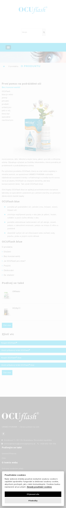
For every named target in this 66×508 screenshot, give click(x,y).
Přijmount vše (33, 494)
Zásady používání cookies (39, 487)
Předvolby (33, 501)
